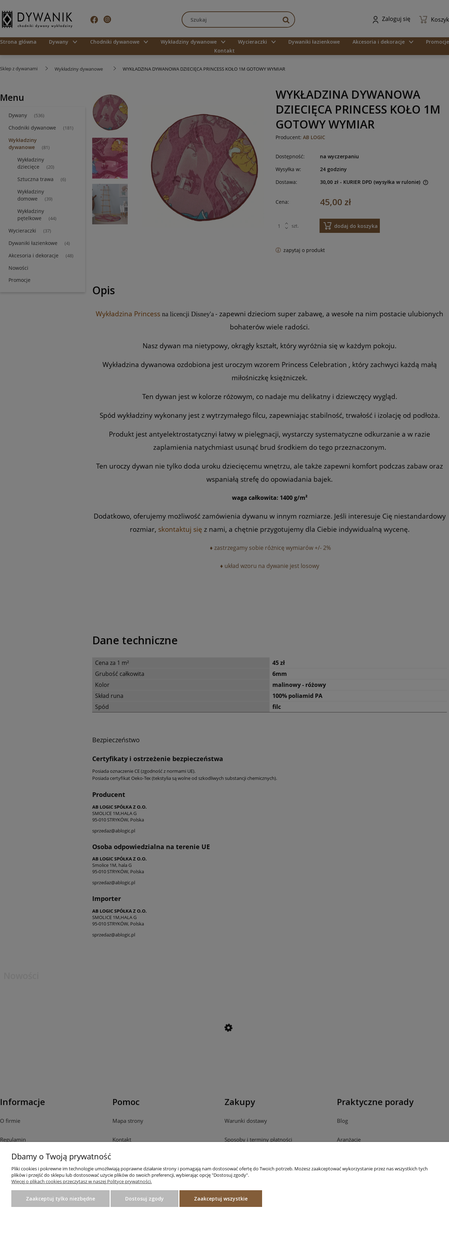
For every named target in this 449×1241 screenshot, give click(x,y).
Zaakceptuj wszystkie (221, 1198)
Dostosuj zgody (144, 1198)
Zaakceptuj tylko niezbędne (60, 1198)
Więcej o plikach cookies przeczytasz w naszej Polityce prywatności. (81, 1181)
